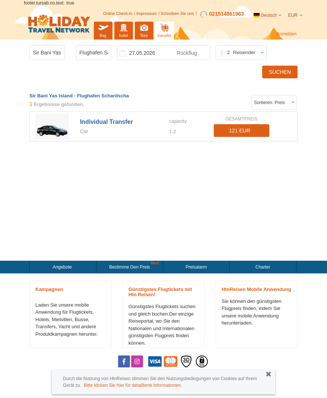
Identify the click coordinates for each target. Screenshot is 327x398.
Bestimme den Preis (130, 266)
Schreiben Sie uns (177, 13)
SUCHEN (280, 72)
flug (103, 30)
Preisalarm (196, 267)
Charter (262, 267)
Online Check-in (117, 13)
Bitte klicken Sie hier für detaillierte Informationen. (133, 385)
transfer (164, 30)
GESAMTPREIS (241, 119)
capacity (178, 121)
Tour (144, 30)
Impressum (146, 13)
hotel (123, 30)
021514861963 (222, 14)
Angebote (63, 267)
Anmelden (286, 34)
